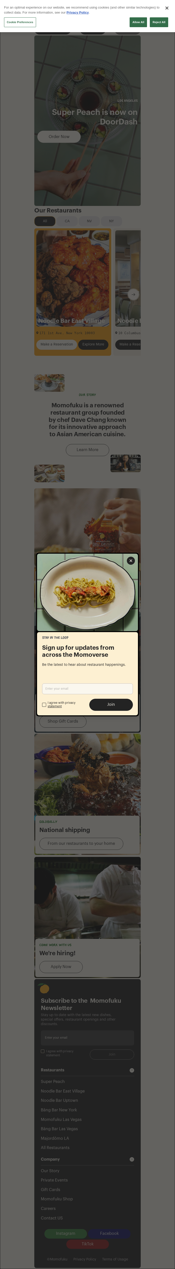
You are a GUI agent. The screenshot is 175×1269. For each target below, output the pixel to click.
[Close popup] (131, 561)
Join (111, 705)
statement (55, 706)
